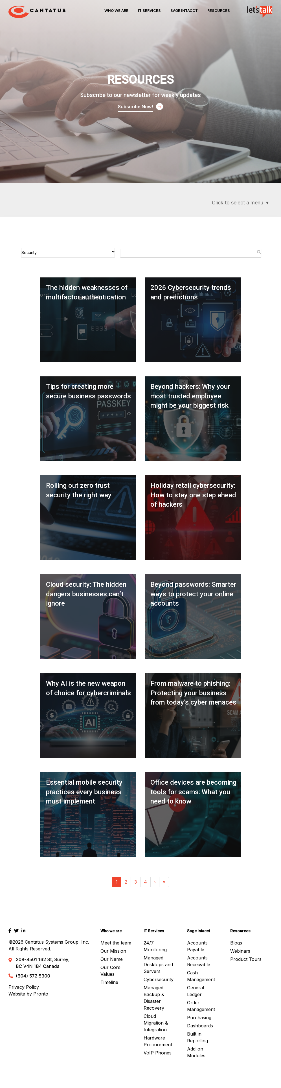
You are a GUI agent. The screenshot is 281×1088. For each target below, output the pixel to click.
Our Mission (113, 951)
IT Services (149, 10)
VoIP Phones (158, 1053)
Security (68, 252)
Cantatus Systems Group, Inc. (57, 942)
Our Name (111, 959)
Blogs (236, 943)
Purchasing (199, 1017)
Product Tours (246, 959)
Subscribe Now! (135, 106)
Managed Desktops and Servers (158, 964)
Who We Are (116, 10)
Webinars (240, 951)
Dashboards (200, 1026)
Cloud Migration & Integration (156, 1022)
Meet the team (115, 943)
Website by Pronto (28, 994)
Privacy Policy (23, 987)
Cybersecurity (159, 979)
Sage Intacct (184, 10)
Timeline (109, 982)
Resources (218, 10)
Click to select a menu (237, 203)
